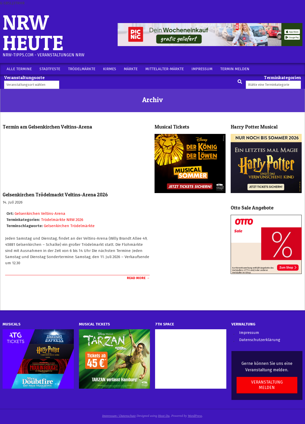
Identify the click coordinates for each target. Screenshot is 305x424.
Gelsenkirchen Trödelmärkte (69, 226)
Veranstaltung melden (267, 385)
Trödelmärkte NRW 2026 (62, 219)
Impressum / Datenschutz (119, 416)
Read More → (138, 278)
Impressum (249, 332)
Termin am (47, 127)
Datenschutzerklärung (259, 339)
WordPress (195, 416)
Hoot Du (163, 416)
